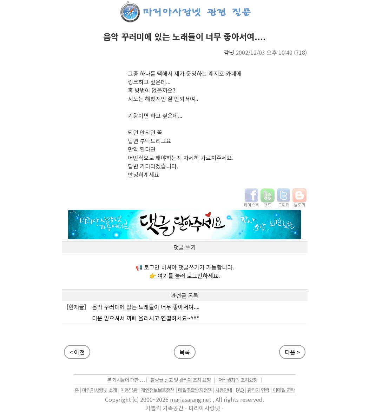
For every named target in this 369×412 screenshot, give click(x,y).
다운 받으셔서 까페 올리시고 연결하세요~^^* (145, 318)
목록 (184, 352)
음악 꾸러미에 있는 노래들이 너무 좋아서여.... (145, 307)
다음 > (292, 352)
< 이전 (77, 352)
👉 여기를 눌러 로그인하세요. (184, 275)
